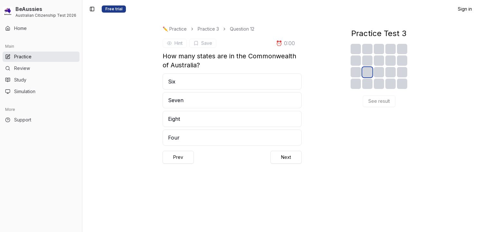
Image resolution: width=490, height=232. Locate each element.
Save (202, 43)
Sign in (465, 9)
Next (286, 157)
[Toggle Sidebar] (82, 116)
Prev (178, 157)
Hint (175, 43)
